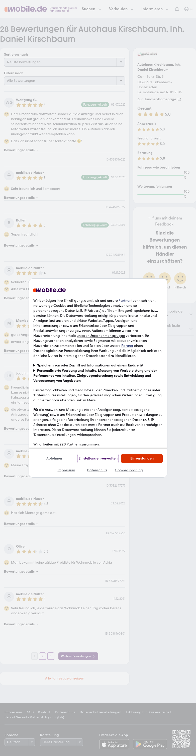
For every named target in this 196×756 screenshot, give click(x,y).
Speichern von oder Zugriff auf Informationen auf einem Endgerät (90, 365)
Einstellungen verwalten (98, 458)
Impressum (66, 470)
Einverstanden (142, 458)
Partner (125, 300)
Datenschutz (97, 470)
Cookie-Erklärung (129, 470)
